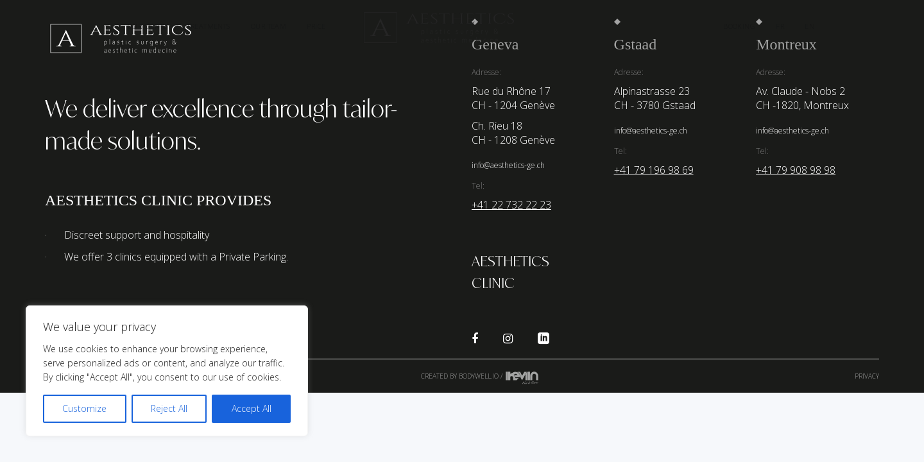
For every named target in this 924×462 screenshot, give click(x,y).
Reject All (169, 408)
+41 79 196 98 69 (654, 170)
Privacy (867, 376)
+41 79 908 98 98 (795, 170)
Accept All (251, 408)
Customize (84, 408)
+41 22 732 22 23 (511, 205)
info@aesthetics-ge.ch (508, 165)
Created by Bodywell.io (460, 376)
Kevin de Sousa (522, 377)
